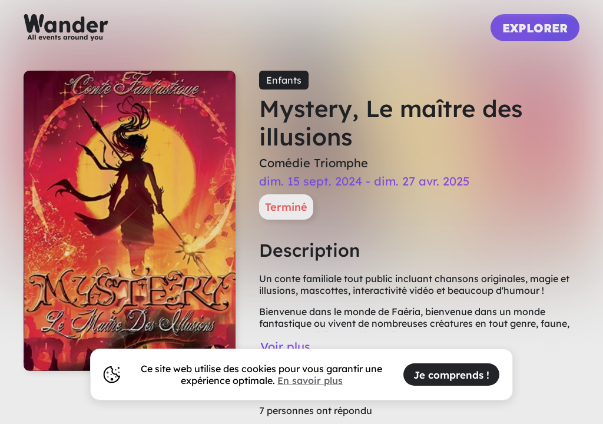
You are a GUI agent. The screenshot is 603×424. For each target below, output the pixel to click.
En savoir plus (310, 380)
